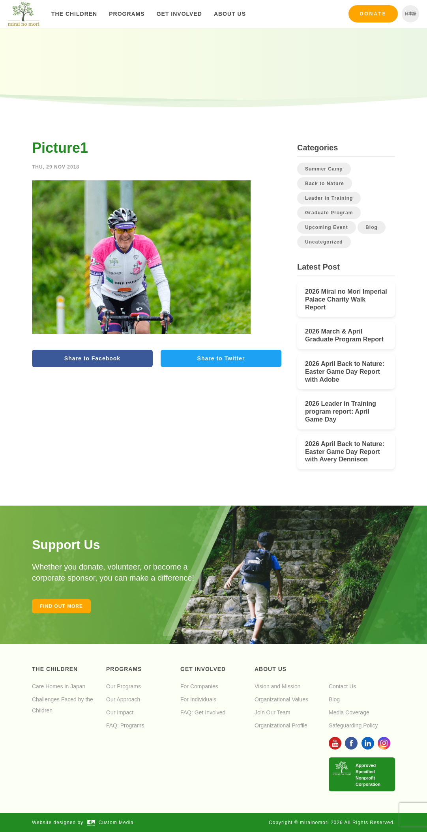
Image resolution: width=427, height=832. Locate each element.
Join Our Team (272, 712)
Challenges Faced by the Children (62, 705)
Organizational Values (281, 699)
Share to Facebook (92, 358)
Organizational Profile (281, 725)
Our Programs (123, 686)
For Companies (199, 686)
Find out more (61, 606)
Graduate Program (329, 212)
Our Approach (123, 699)
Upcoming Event (326, 227)
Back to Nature (324, 183)
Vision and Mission (277, 686)
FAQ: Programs (125, 725)
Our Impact (119, 712)
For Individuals (198, 699)
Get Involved (179, 14)
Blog (371, 227)
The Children (74, 14)
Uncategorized (324, 242)
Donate (373, 14)
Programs (126, 14)
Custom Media (110, 822)
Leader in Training (329, 198)
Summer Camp (324, 169)
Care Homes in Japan (58, 686)
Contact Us (342, 686)
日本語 (410, 13)
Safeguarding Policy (353, 725)
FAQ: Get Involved (202, 712)
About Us (230, 14)
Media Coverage (349, 712)
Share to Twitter (221, 358)
